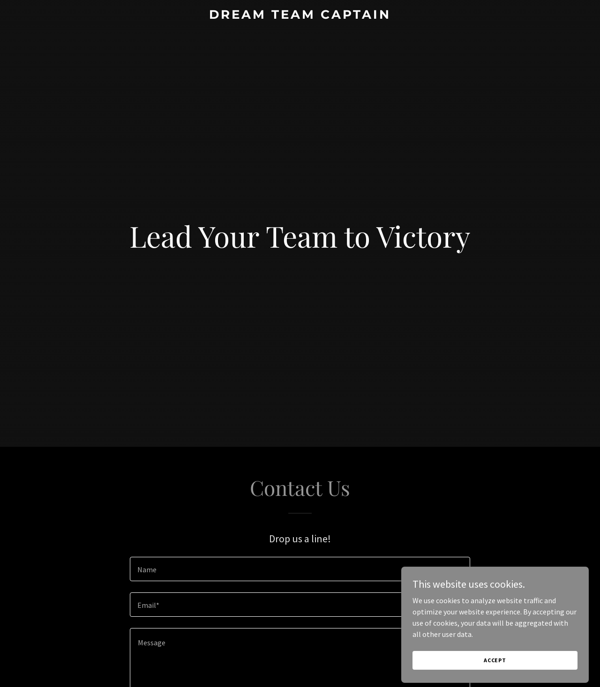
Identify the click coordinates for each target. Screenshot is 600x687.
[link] (300, 16)
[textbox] (300, 569)
